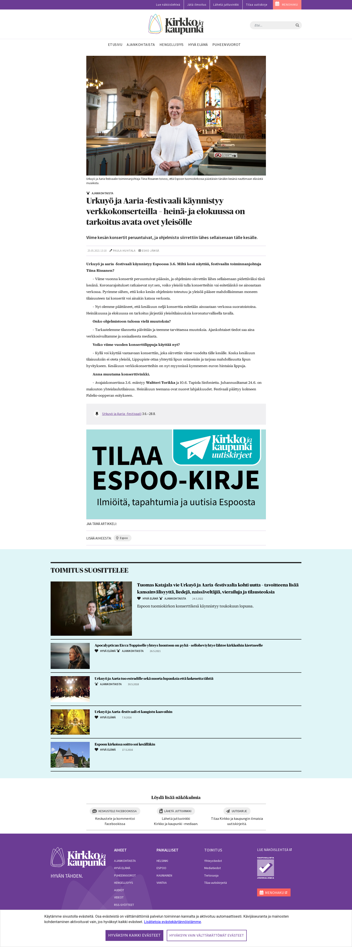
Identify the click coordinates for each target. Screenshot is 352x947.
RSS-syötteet (124, 905)
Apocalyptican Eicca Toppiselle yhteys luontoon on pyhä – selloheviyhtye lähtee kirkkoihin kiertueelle (179, 645)
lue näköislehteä (272, 849)
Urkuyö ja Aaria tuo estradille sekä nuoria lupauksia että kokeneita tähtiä (154, 678)
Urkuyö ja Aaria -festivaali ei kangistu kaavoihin (133, 712)
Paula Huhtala (124, 251)
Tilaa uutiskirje (256, 5)
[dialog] (176, 928)
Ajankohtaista (125, 861)
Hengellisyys (123, 883)
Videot (119, 897)
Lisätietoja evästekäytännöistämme (172, 922)
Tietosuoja (211, 875)
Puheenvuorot (125, 875)
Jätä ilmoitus (196, 5)
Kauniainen (164, 875)
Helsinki (162, 861)
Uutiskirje (239, 811)
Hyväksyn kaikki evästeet (134, 935)
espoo (124, 538)
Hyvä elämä (122, 868)
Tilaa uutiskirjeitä (215, 883)
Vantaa (162, 883)
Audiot (119, 890)
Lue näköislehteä (168, 5)
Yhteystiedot (213, 861)
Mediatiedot (212, 868)
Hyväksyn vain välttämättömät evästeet (206, 935)
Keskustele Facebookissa (118, 811)
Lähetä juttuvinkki (226, 5)
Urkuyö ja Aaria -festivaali (121, 413)
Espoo (161, 868)
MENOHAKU (290, 5)
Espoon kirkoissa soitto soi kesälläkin (125, 744)
